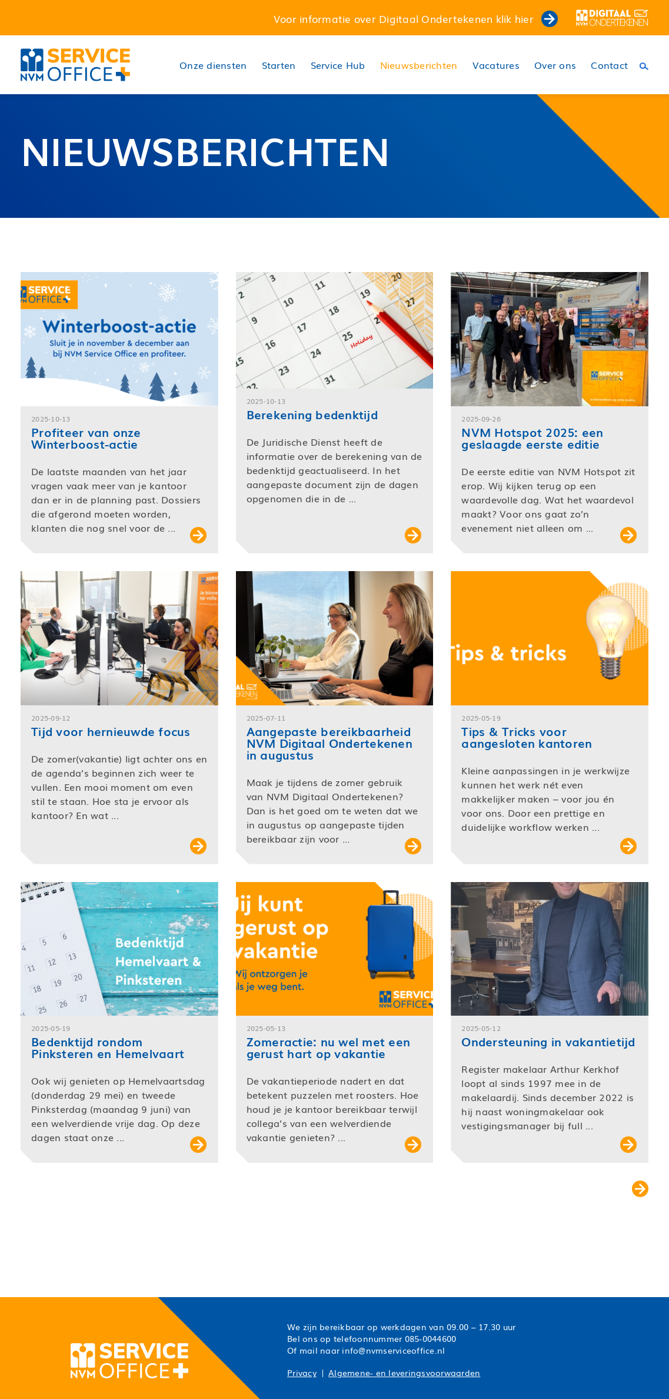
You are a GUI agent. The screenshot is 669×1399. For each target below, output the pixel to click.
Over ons (555, 65)
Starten (279, 65)
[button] (119, 412)
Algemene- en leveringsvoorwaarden (404, 1372)
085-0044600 (431, 1338)
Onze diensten (213, 65)
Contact (609, 65)
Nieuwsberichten (419, 65)
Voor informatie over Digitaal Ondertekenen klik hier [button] (416, 18)
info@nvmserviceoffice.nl (393, 1350)
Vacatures (496, 65)
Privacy (302, 1372)
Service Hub (338, 65)
